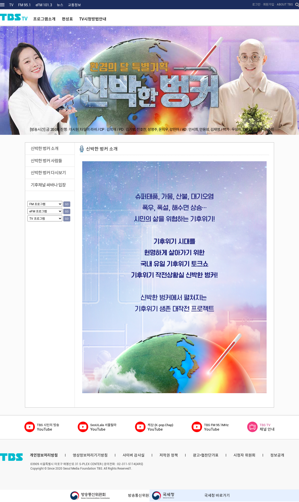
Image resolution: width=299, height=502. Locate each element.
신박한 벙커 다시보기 (48, 172)
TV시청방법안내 (92, 19)
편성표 (67, 19)
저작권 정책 (168, 455)
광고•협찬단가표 (206, 455)
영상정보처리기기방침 (90, 455)
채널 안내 (267, 427)
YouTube (48, 427)
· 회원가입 (268, 4)
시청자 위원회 (244, 455)
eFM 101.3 (44, 5)
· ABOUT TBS (284, 4)
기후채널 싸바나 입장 (48, 184)
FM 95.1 (24, 5)
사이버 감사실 (134, 455)
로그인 (256, 4)
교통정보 (74, 5)
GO (67, 204)
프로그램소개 (44, 19)
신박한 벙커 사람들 (46, 160)
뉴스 (60, 5)
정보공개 (277, 455)
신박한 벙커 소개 (44, 148)
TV (11, 5)
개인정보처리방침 (44, 455)
